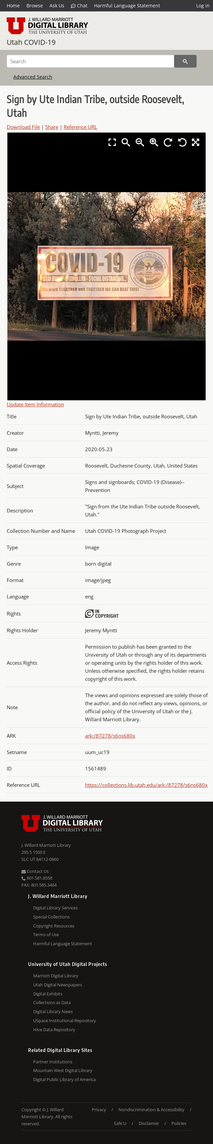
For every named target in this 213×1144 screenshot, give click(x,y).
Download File (23, 127)
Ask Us (57, 5)
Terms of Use (46, 934)
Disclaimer (149, 1123)
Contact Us (35, 871)
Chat (79, 5)
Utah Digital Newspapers (57, 985)
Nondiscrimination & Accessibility (152, 1110)
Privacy (99, 1110)
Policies (178, 1123)
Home (13, 5)
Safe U (120, 1123)
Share (51, 127)
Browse (34, 5)
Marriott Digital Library (55, 976)
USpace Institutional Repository (64, 1020)
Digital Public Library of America (64, 1079)
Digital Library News (53, 1011)
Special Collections (51, 917)
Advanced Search (32, 77)
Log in (203, 5)
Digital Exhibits (47, 994)
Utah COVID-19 (31, 42)
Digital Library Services (55, 908)
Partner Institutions (52, 1062)
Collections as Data (52, 1002)
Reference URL (80, 127)
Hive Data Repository (54, 1030)
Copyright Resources (53, 926)
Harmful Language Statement (127, 5)
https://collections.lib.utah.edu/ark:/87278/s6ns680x (146, 785)
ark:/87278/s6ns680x (110, 735)
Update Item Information (35, 404)
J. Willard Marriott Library (46, 845)
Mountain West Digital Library (62, 1070)
